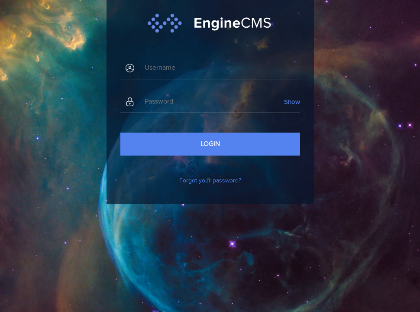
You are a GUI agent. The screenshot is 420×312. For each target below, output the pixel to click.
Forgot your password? (210, 180)
